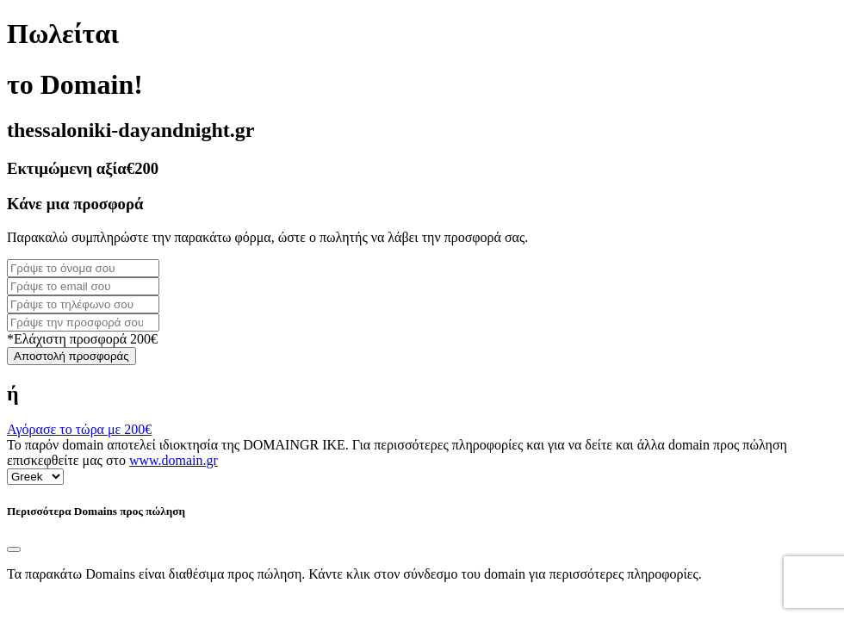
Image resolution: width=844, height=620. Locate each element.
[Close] (14, 549)
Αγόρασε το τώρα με (79, 429)
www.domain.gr (173, 460)
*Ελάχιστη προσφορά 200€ (82, 339)
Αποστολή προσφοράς (71, 356)
